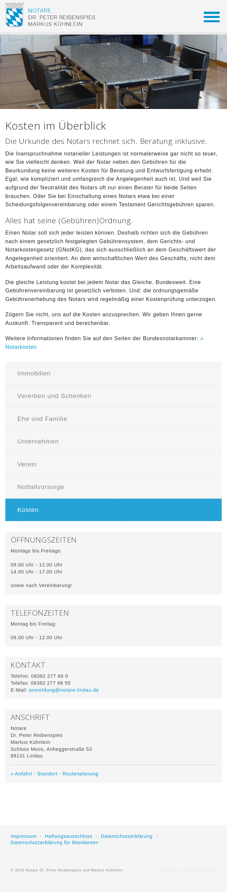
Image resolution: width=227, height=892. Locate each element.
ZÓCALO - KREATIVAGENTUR (187, 870)
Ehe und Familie (42, 418)
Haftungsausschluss (68, 836)
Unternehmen (38, 441)
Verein (27, 464)
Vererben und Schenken (54, 395)
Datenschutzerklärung (127, 836)
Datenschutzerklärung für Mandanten (54, 842)
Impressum (24, 836)
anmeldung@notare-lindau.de (64, 690)
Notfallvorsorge (40, 486)
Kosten (28, 509)
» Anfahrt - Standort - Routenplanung (54, 773)
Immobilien (34, 373)
